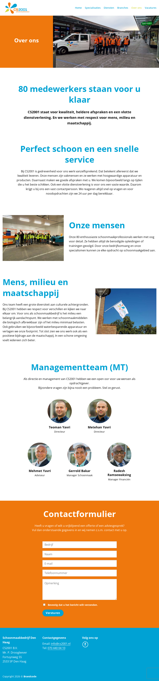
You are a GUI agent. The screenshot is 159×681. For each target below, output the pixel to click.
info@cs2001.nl (60, 644)
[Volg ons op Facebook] (85, 644)
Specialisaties (93, 7)
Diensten (109, 7)
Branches (122, 7)
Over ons (136, 7)
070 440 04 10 (56, 648)
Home (78, 7)
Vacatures (150, 7)
